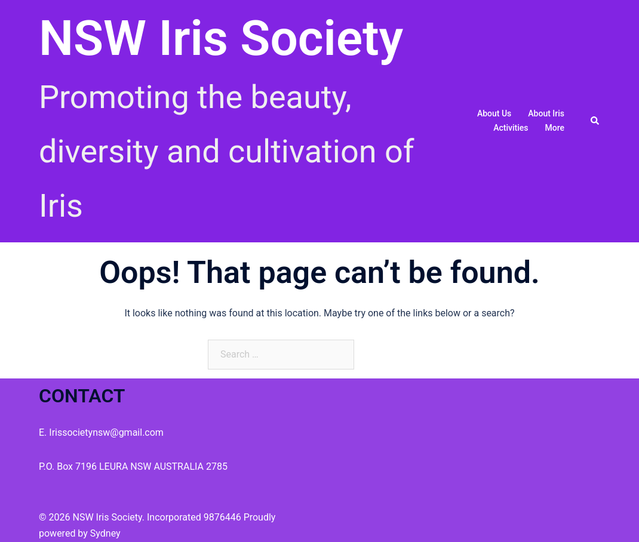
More (554, 128)
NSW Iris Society (221, 38)
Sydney (105, 533)
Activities (510, 128)
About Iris (546, 113)
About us (494, 113)
